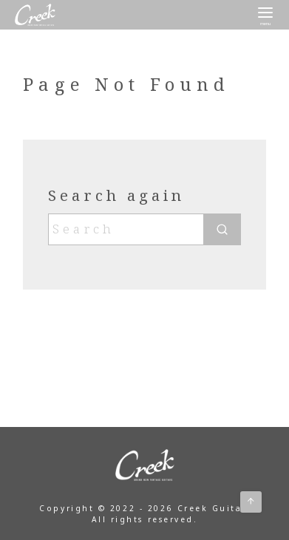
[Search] (144, 229)
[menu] (265, 15)
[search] (222, 229)
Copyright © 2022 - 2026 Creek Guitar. (144, 508)
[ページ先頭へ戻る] (251, 502)
